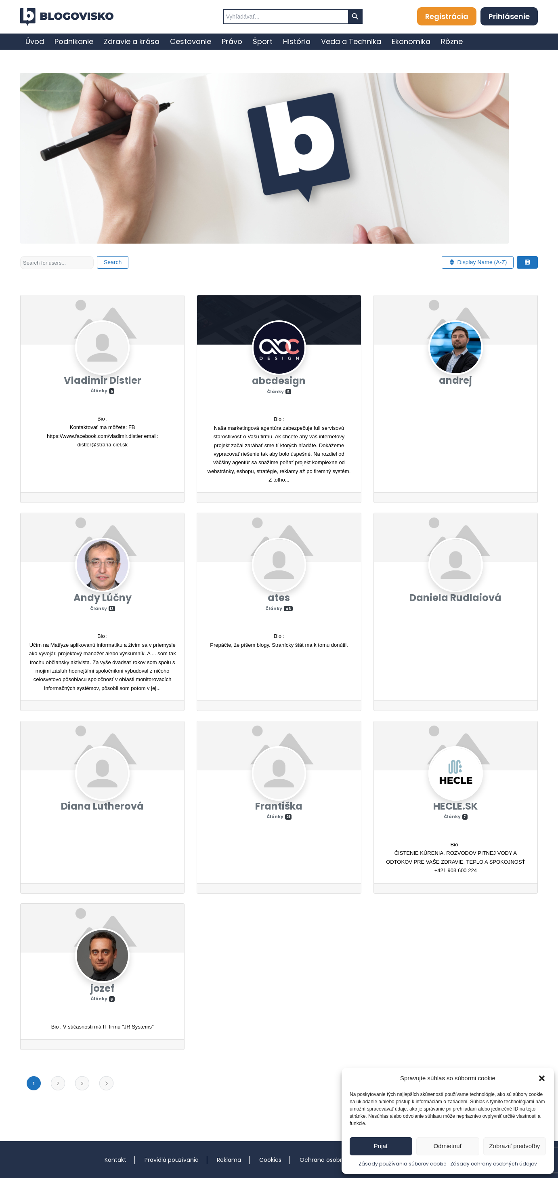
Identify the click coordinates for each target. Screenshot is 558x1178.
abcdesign (279, 380)
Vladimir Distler (102, 380)
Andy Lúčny (102, 597)
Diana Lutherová (102, 806)
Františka (278, 806)
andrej (455, 380)
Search (113, 262)
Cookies (270, 1160)
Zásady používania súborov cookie (402, 1163)
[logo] (66, 17)
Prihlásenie (509, 16)
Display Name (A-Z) (478, 262)
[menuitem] (34, 42)
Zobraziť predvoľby (514, 1145)
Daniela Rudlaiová (455, 597)
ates (279, 597)
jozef (102, 988)
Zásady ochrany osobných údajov (493, 1163)
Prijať (381, 1145)
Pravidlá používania (172, 1160)
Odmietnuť (448, 1145)
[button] (542, 1078)
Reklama (229, 1160)
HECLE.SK (455, 806)
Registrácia (446, 16)
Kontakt (115, 1160)
